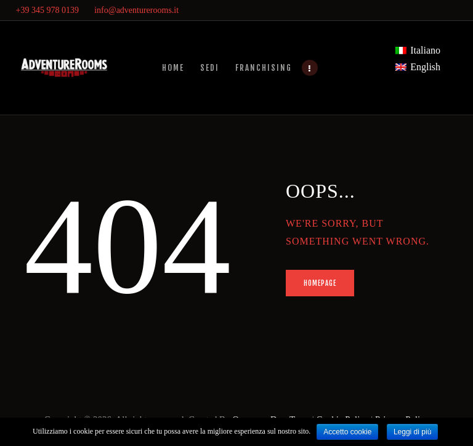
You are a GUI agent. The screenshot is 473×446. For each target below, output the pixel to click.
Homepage (320, 283)
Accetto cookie (347, 432)
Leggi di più (412, 432)
